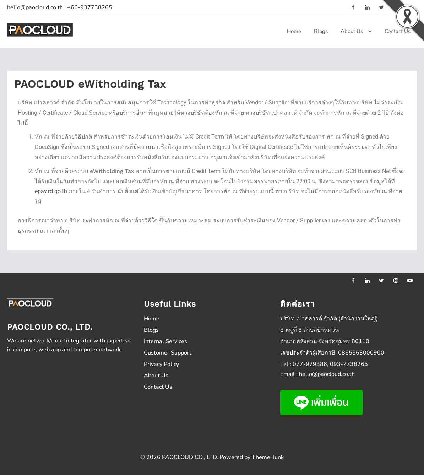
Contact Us (158, 387)
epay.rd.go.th (51, 191)
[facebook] (353, 7)
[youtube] (409, 280)
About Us (156, 375)
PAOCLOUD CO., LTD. (190, 457)
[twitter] (381, 280)
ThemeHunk (268, 457)
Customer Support (167, 353)
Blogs (151, 330)
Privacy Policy (161, 364)
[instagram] (395, 280)
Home (151, 319)
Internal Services (165, 341)
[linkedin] (367, 7)
